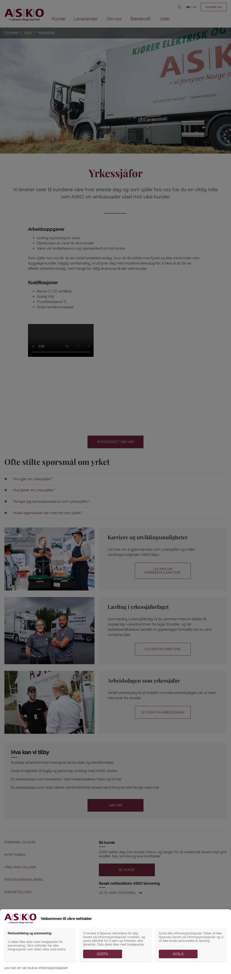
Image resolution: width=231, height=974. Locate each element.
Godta (102, 954)
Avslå (178, 954)
